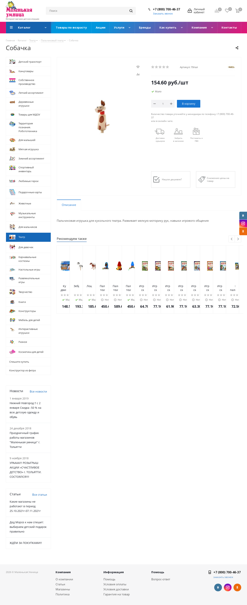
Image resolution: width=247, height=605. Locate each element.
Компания (63, 572)
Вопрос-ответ (160, 579)
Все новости (38, 391)
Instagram (243, 223)
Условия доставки (116, 589)
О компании (64, 579)
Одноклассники (243, 231)
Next (238, 239)
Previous (232, 239)
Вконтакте (243, 215)
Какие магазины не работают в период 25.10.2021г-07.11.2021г (25, 506)
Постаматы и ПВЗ (196, 139)
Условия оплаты (114, 584)
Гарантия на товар (116, 594)
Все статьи (39, 494)
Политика (62, 594)
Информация (113, 572)
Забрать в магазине (178, 139)
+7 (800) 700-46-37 (166, 9)
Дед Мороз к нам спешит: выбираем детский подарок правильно (28, 526)
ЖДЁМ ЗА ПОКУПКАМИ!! (26, 543)
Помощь (109, 579)
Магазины (63, 589)
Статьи (60, 584)
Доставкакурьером (160, 139)
